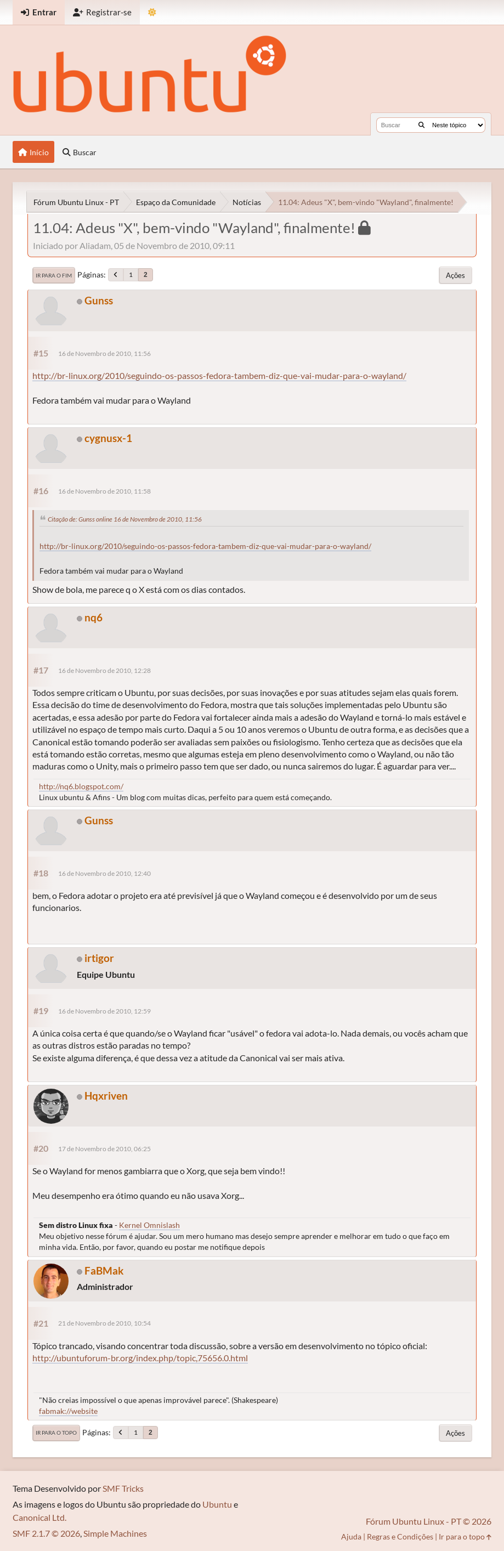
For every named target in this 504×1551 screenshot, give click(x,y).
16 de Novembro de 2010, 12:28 (104, 670)
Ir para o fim (54, 275)
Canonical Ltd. (39, 1517)
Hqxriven (106, 1095)
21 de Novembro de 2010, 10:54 (104, 1323)
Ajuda (351, 1536)
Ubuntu (217, 1504)
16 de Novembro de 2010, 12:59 (104, 1011)
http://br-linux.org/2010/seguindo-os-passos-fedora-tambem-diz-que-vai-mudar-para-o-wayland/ (219, 375)
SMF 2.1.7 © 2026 (46, 1533)
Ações (455, 275)
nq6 (93, 617)
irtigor (99, 958)
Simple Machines (115, 1533)
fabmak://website (68, 1411)
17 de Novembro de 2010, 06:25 (104, 1148)
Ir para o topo (56, 1432)
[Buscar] (421, 125)
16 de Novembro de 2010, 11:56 (104, 353)
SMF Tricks (123, 1488)
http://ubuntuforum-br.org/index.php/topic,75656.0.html (140, 1357)
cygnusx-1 (108, 438)
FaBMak (103, 1270)
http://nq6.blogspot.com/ (81, 786)
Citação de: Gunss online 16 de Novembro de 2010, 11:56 (125, 519)
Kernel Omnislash (149, 1225)
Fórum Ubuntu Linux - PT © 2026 (428, 1521)
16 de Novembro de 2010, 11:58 (104, 491)
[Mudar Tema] (152, 12)
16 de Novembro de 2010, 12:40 (104, 873)
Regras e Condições (400, 1536)
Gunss (98, 300)
